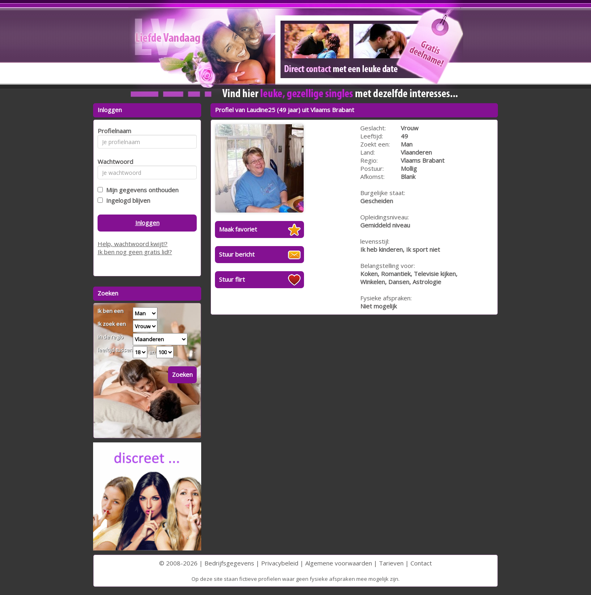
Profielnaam (113, 131)
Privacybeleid (279, 563)
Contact (421, 563)
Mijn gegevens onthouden (141, 190)
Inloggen (147, 223)
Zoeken (182, 374)
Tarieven (391, 563)
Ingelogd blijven (126, 200)
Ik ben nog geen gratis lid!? (135, 252)
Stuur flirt (232, 279)
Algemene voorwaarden (338, 563)
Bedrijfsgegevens (229, 563)
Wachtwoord (113, 161)
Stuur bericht (237, 254)
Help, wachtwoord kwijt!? (133, 244)
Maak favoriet (238, 229)
